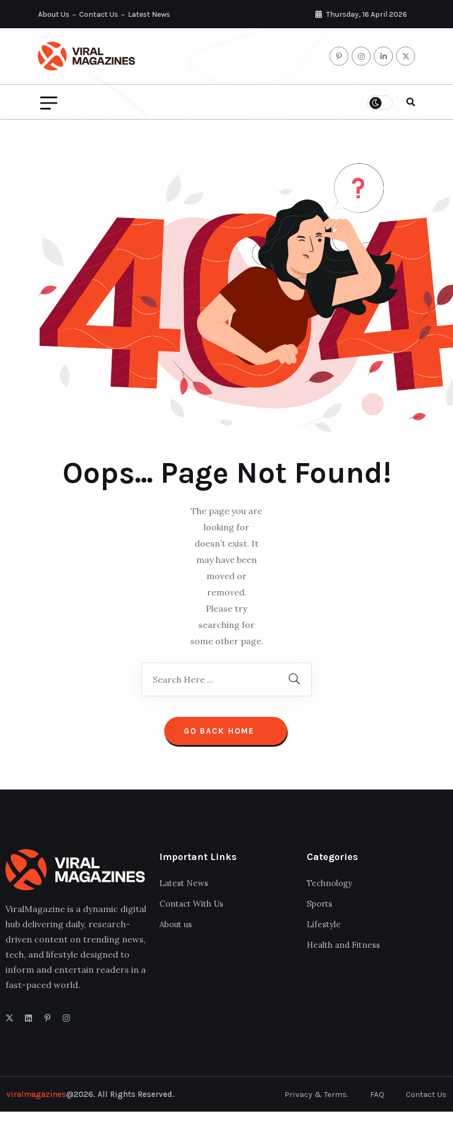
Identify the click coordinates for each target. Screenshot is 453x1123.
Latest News (149, 14)
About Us (53, 14)
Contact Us (98, 14)
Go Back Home (226, 731)
